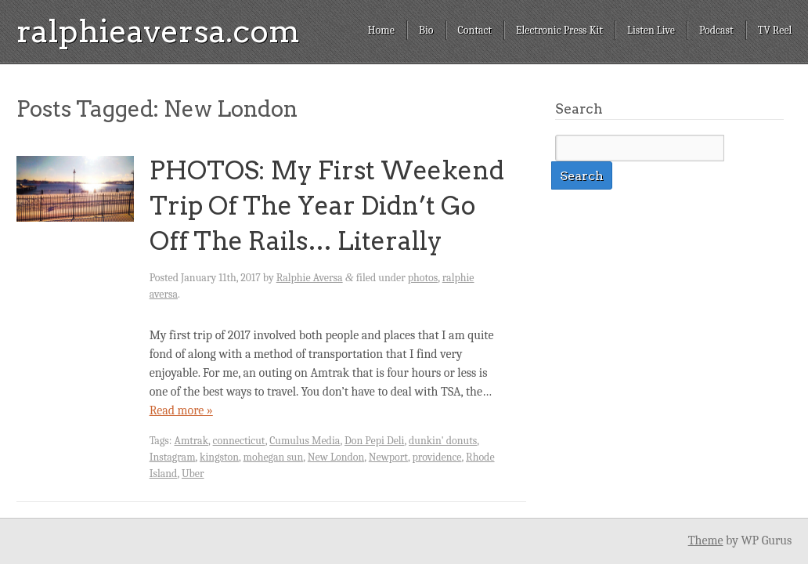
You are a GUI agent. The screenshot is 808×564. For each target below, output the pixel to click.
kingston (219, 457)
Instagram (173, 457)
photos (423, 277)
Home (381, 30)
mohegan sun (273, 457)
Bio (426, 30)
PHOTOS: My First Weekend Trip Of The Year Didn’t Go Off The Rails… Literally (327, 205)
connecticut (239, 440)
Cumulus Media (304, 440)
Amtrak (192, 440)
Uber (193, 473)
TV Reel (775, 30)
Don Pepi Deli (374, 440)
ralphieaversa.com (158, 31)
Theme (705, 540)
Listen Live (651, 30)
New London (336, 457)
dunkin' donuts (443, 440)
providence (437, 457)
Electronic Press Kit (559, 30)
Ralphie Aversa (309, 277)
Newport (388, 457)
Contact (475, 30)
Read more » (181, 410)
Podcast (716, 30)
